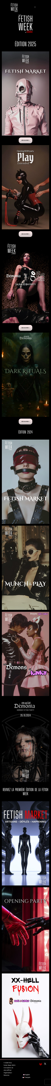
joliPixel (9, 1070)
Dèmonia (6, 1075)
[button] (35, 7)
